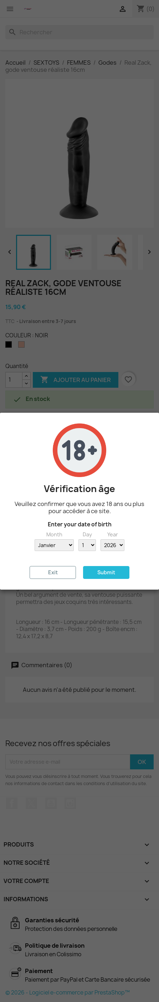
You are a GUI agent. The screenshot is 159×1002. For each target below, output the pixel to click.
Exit (53, 572)
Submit (106, 572)
